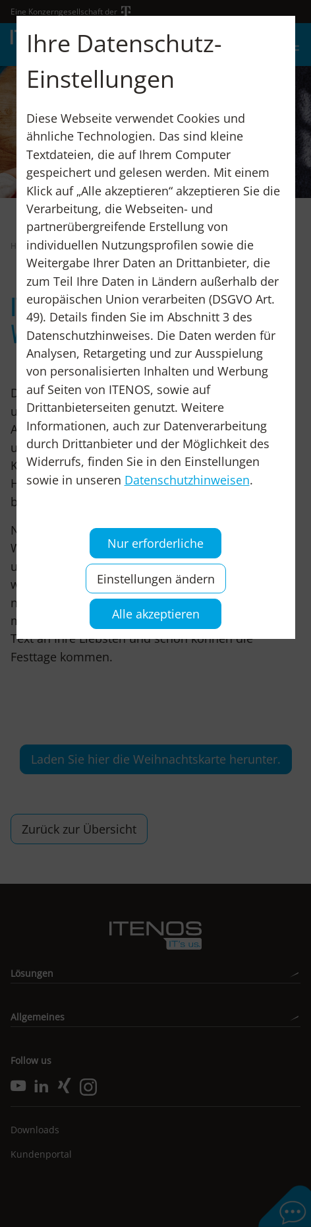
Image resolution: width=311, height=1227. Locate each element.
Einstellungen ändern (156, 578)
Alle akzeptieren (156, 613)
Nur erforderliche (155, 543)
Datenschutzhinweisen (187, 479)
